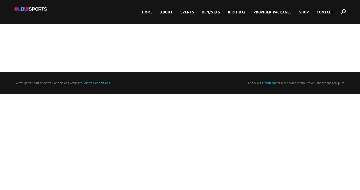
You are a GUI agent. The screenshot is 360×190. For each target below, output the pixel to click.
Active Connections (97, 83)
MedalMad (269, 83)
